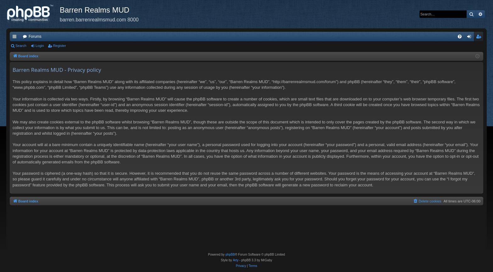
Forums (35, 36)
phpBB (230, 254)
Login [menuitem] (470, 37)
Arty (236, 260)
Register (59, 46)
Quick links (15, 37)
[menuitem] (459, 36)
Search (20, 46)
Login (40, 46)
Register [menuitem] (480, 37)
